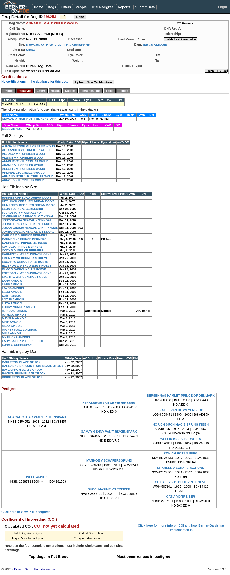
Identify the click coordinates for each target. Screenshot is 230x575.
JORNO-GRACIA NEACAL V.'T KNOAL (28, 224)
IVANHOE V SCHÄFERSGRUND (109, 460)
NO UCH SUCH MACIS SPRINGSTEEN (181, 424)
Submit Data (145, 7)
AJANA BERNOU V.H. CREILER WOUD (28, 146)
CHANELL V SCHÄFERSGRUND (180, 468)
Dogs (52, 7)
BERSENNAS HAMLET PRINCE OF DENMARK (181, 395)
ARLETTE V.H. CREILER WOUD (23, 169)
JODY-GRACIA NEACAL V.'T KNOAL (27, 220)
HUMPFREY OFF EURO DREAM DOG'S (28, 205)
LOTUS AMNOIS (13, 299)
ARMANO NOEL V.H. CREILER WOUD (27, 176)
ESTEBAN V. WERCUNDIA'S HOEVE (26, 273)
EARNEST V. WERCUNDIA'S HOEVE (26, 254)
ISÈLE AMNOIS (155, 44)
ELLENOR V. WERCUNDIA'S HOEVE (26, 265)
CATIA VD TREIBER (180, 496)
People (81, 7)
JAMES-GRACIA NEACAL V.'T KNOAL (28, 216)
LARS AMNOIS (12, 284)
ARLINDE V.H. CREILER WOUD (23, 172)
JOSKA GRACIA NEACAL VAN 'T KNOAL (30, 227)
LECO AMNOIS (12, 292)
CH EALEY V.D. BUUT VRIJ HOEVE (180, 482)
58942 (31, 50)
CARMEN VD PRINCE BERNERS (24, 239)
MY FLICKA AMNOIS (16, 337)
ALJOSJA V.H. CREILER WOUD (23, 153)
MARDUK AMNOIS (14, 310)
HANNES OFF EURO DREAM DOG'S (26, 197)
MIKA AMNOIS (12, 333)
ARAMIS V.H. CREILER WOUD (22, 165)
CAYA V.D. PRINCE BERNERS (22, 246)
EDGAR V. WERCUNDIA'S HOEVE (25, 261)
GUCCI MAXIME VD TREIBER (109, 489)
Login (222, 7)
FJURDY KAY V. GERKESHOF (22, 212)
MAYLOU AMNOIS (14, 314)
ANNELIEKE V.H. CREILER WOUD (25, 161)
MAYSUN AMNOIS (14, 318)
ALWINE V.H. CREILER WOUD (22, 157)
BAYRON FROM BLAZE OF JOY (23, 373)
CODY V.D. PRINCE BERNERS (22, 250)
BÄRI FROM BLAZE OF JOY (21, 362)
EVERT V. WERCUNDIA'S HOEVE (24, 277)
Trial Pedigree (102, 7)
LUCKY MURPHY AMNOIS (19, 307)
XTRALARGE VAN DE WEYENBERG (109, 402)
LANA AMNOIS (12, 280)
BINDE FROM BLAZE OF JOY (22, 377)
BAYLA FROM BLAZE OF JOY (22, 369)
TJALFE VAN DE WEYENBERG (180, 410)
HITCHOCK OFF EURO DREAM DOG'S (28, 201)
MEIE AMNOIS (11, 322)
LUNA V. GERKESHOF (17, 344)
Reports (124, 7)
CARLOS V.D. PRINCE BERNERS (24, 235)
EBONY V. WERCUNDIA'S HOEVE (25, 258)
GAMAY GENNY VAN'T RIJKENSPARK (109, 431)
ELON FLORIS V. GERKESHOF (23, 209)
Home (38, 7)
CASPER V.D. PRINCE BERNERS (24, 243)
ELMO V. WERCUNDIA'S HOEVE (24, 269)
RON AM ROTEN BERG (181, 453)
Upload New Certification (93, 82)
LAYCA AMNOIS (13, 288)
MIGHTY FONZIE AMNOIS (19, 329)
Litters (66, 7)
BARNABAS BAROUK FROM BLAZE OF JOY (32, 366)
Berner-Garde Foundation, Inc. (35, 569)
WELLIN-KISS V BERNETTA (180, 439)
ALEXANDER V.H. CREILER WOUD (26, 150)
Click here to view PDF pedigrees (25, 512)
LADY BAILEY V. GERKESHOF (23, 341)
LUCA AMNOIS (12, 303)
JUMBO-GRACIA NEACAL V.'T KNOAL (28, 231)
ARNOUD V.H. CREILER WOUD (23, 180)
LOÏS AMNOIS (11, 295)
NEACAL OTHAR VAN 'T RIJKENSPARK (58, 44)
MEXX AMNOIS (12, 326)
